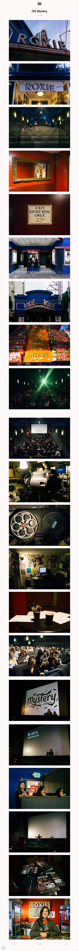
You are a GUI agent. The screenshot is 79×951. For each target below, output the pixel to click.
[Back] (10, 3)
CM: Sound (66, 943)
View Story (39, 15)
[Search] (69, 3)
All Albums (39, 943)
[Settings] (2, 948)
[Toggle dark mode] (39, 3)
